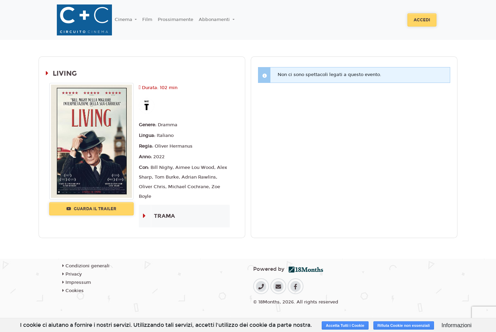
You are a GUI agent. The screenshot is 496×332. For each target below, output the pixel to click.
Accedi (422, 20)
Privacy (72, 274)
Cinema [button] (124, 19)
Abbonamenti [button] (215, 19)
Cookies (73, 290)
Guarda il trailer (91, 208)
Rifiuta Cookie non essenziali (404, 325)
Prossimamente (175, 19)
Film (147, 19)
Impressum (76, 282)
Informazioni (457, 325)
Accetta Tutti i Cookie (345, 325)
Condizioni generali (86, 266)
